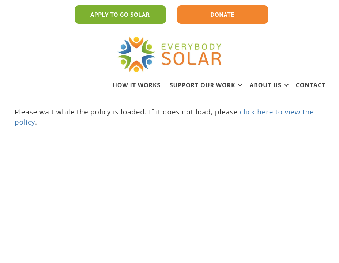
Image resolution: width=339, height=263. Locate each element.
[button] (240, 85)
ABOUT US (265, 85)
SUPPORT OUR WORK (202, 85)
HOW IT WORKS (137, 85)
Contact (310, 85)
